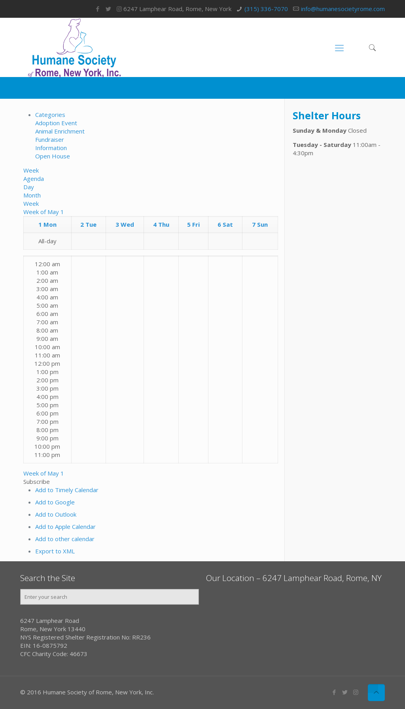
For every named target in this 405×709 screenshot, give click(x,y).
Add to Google (55, 502)
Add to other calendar (65, 539)
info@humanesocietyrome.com (343, 9)
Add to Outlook (55, 514)
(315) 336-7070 (266, 9)
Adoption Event (56, 123)
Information (51, 148)
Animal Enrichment (60, 131)
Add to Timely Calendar (66, 490)
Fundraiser (49, 139)
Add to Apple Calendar (65, 526)
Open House (52, 156)
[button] (36, 481)
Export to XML (55, 551)
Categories (50, 114)
